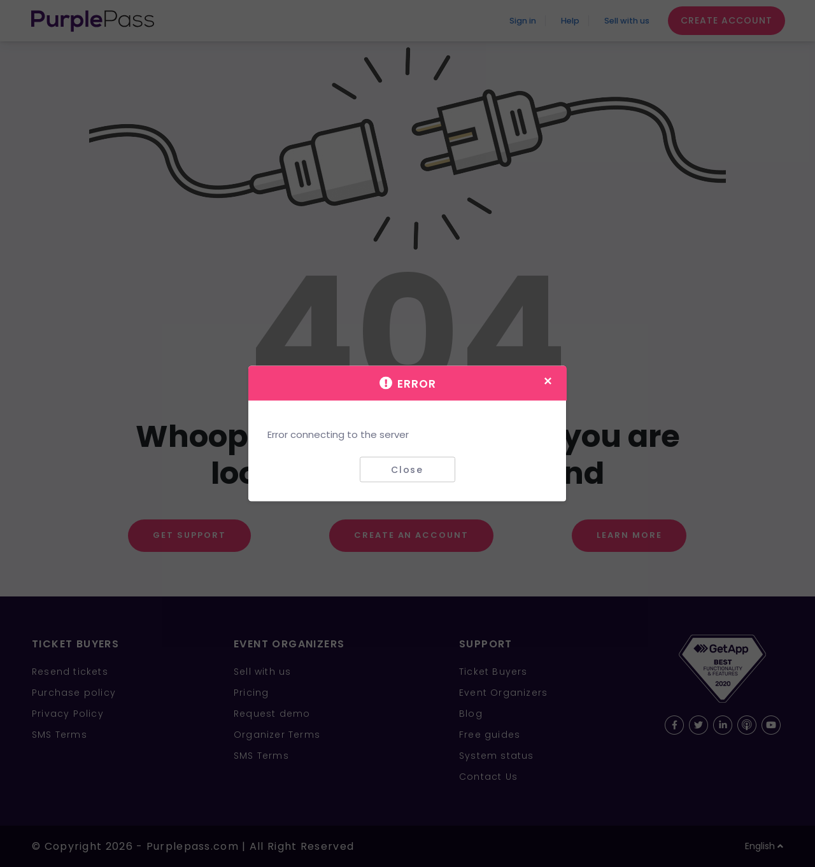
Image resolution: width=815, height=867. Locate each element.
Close (407, 469)
